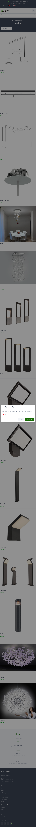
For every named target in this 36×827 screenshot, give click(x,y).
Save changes (29, 419)
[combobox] (18, 414)
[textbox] (18, 414)
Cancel (21, 419)
